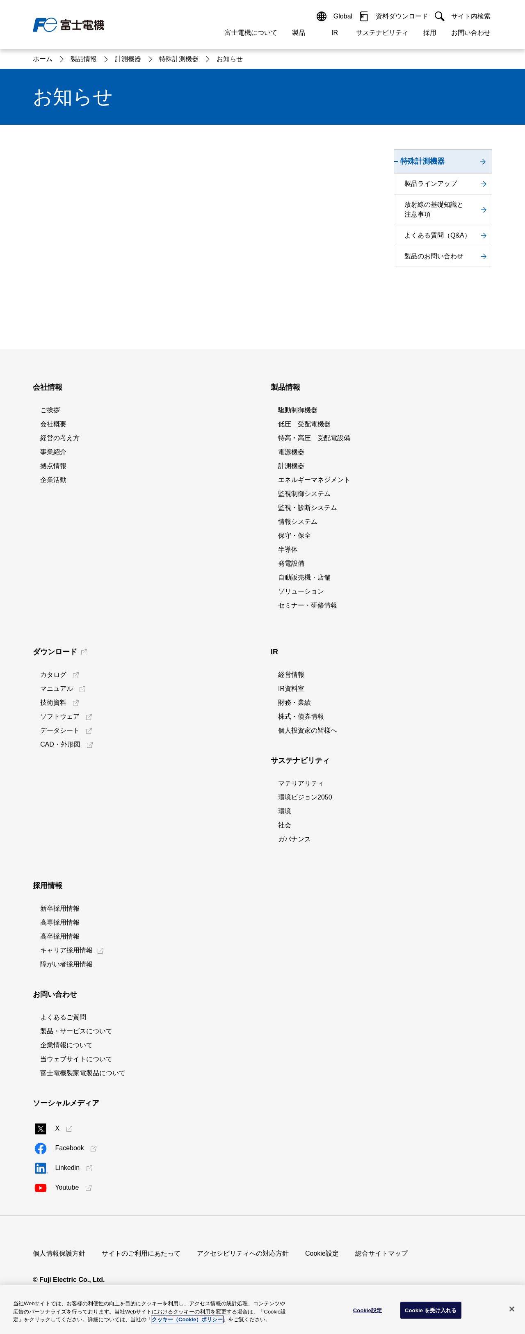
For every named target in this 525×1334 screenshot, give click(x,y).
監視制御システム (304, 493)
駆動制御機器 (297, 410)
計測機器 (291, 465)
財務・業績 (294, 702)
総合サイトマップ (381, 1253)
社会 (284, 825)
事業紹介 (53, 451)
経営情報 (291, 674)
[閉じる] (512, 1309)
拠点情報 (53, 465)
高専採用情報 (60, 922)
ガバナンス (294, 839)
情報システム (297, 521)
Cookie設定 (322, 1253)
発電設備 (291, 563)
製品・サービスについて (76, 1031)
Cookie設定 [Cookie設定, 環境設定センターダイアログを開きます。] (367, 1310)
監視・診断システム (307, 507)
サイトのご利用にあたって (141, 1253)
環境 (284, 811)
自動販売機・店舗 (304, 577)
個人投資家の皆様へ (307, 730)
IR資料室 (291, 688)
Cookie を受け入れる (431, 1310)
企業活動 (53, 479)
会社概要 (53, 423)
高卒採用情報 (60, 936)
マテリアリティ (301, 783)
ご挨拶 (50, 410)
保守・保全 (294, 535)
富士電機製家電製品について (83, 1072)
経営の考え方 (60, 437)
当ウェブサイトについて (76, 1058)
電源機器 (291, 451)
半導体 (288, 549)
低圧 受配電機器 (304, 423)
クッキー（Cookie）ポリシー (187, 1319)
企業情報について (66, 1045)
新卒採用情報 (60, 908)
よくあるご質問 (63, 1017)
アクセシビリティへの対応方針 (243, 1253)
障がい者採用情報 (66, 964)
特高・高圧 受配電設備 (314, 437)
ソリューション (301, 591)
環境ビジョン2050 (305, 797)
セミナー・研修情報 (307, 605)
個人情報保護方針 (59, 1253)
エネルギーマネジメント (314, 479)
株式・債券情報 (301, 716)
